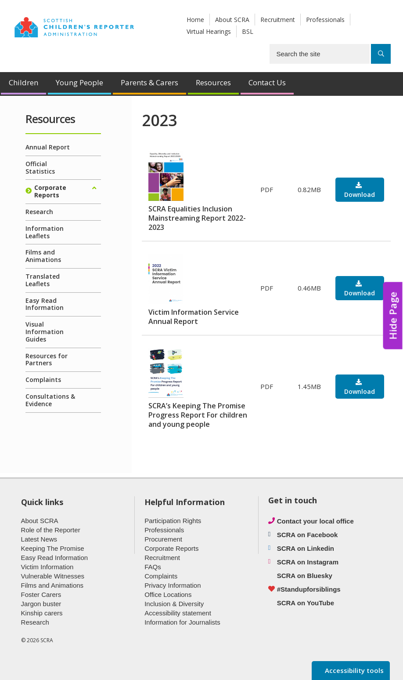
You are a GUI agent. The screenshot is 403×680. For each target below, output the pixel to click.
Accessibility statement (177, 613)
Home (195, 19)
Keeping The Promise (52, 548)
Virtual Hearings (209, 31)
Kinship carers (42, 613)
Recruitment (277, 19)
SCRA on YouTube (305, 603)
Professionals (325, 19)
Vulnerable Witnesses (53, 576)
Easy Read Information (44, 304)
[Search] (381, 54)
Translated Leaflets (42, 280)
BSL (247, 31)
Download (359, 194)
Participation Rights (172, 520)
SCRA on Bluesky (304, 575)
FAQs (152, 567)
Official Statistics (40, 167)
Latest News (39, 539)
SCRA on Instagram (307, 562)
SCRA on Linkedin (305, 548)
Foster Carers (41, 594)
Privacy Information (172, 585)
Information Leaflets (44, 232)
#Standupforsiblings (309, 589)
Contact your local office (315, 521)
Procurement (163, 539)
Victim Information (47, 567)
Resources (213, 82)
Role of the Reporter (50, 530)
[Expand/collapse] (94, 188)
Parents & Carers (149, 82)
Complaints (43, 379)
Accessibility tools (353, 670)
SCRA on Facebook (307, 534)
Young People (79, 82)
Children (23, 82)
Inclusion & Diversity (174, 603)
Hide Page (392, 316)
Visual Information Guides (44, 331)
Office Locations (167, 594)
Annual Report (47, 147)
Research (39, 211)
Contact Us (267, 82)
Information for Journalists (182, 622)
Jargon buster (41, 603)
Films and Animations (43, 256)
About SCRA (232, 19)
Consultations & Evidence (50, 400)
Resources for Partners (46, 359)
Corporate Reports (50, 191)
